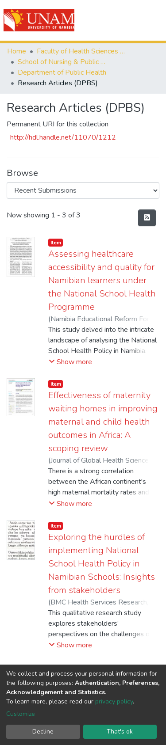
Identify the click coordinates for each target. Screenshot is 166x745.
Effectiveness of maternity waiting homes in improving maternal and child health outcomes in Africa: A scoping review (103, 421)
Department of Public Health (62, 72)
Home (16, 51)
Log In (127, 20)
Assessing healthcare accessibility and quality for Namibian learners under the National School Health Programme (102, 280)
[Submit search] (109, 20)
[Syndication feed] (147, 217)
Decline (43, 731)
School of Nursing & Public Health (62, 62)
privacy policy (114, 701)
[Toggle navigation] (153, 20)
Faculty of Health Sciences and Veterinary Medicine (81, 51)
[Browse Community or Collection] (83, 190)
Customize (20, 714)
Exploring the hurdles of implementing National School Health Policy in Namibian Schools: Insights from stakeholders (101, 563)
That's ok (120, 731)
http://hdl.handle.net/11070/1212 (63, 137)
